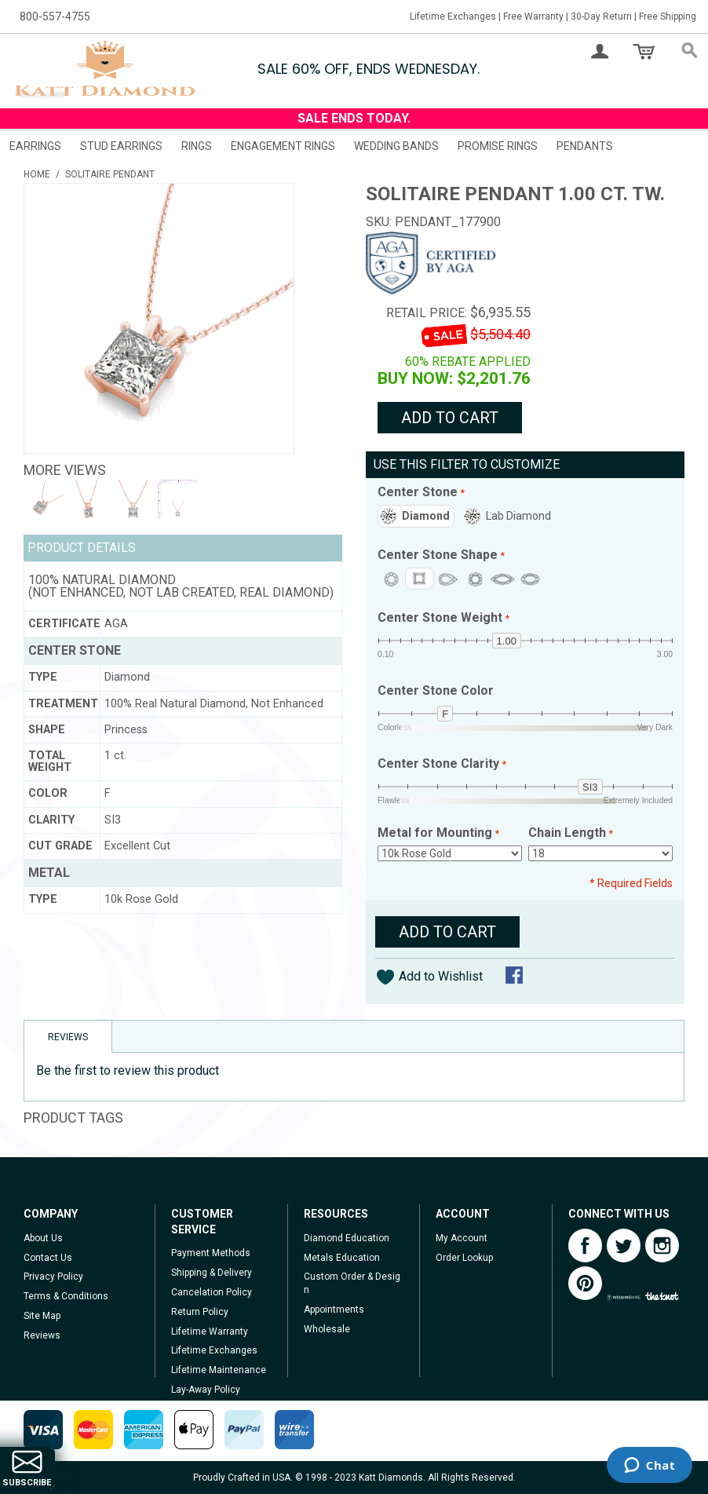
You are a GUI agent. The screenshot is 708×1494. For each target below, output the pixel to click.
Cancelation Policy (211, 1292)
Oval (530, 579)
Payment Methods (210, 1252)
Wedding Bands (396, 146)
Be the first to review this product (127, 1070)
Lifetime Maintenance (218, 1369)
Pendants (585, 146)
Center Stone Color (436, 691)
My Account (461, 1238)
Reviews (42, 1335)
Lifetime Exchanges (453, 16)
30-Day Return (601, 16)
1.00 (506, 641)
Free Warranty (533, 16)
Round (391, 579)
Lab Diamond (518, 516)
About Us (43, 1238)
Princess (419, 579)
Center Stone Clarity (440, 764)
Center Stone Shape (439, 555)
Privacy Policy (53, 1276)
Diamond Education (346, 1238)
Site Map (42, 1315)
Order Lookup (464, 1257)
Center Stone (419, 492)
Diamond (426, 516)
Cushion (475, 579)
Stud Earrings (121, 146)
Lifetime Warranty (209, 1331)
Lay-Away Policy (205, 1389)
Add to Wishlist (441, 976)
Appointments (334, 1309)
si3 (590, 787)
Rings (196, 146)
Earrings (35, 146)
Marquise (502, 579)
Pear (448, 579)
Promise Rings (498, 146)
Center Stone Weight (441, 618)
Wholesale (327, 1329)
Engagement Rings (283, 146)
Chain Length (568, 833)
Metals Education (342, 1257)
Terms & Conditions (66, 1296)
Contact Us (48, 1257)
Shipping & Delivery (211, 1272)
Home (37, 174)
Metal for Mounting (436, 833)
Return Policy (199, 1311)
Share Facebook (515, 976)
